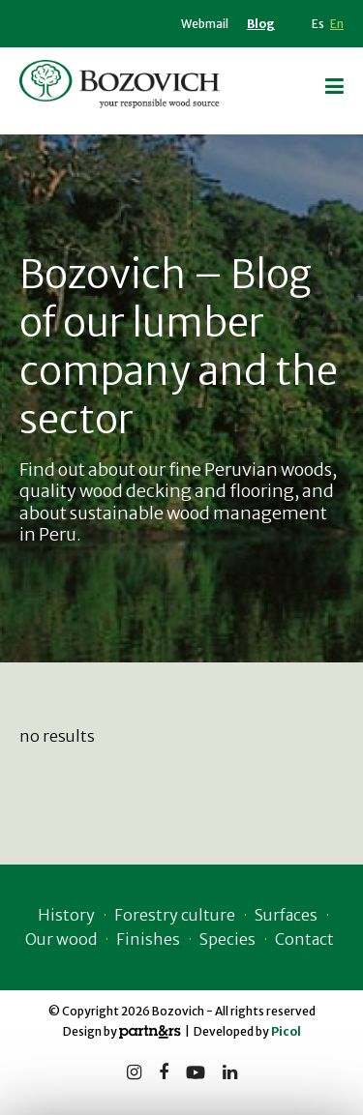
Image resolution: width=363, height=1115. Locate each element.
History (66, 914)
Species (227, 939)
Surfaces (286, 914)
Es (318, 23)
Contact (304, 939)
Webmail (204, 23)
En (337, 23)
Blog (261, 23)
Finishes (148, 939)
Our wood (61, 939)
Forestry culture (174, 914)
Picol (286, 1031)
